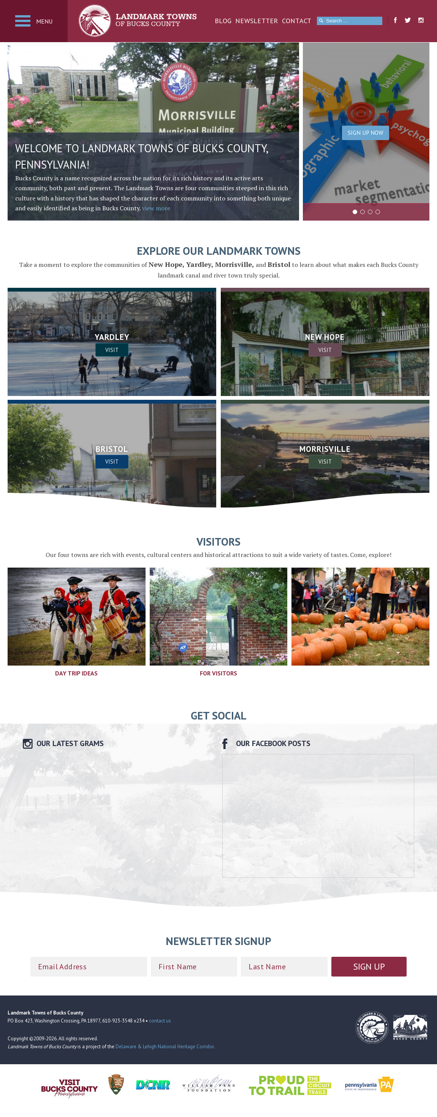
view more (156, 208)
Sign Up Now (365, 132)
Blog (223, 20)
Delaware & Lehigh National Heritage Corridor (165, 1046)
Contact (297, 20)
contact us (160, 1021)
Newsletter (256, 20)
